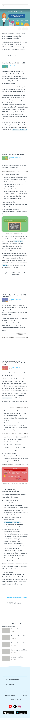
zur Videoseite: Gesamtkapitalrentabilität (15, 597)
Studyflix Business (15, 699)
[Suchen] (26, 6)
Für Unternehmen (9, 695)
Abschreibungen (7, 398)
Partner (24, 695)
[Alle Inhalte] (2, 2)
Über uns (6, 692)
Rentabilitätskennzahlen (18, 33)
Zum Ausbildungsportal (11, 679)
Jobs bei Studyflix (21, 692)
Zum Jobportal (8, 684)
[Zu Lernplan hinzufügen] (19, 28)
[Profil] (27, 2)
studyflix (16, 2)
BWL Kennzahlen (6, 33)
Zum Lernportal (8, 674)
